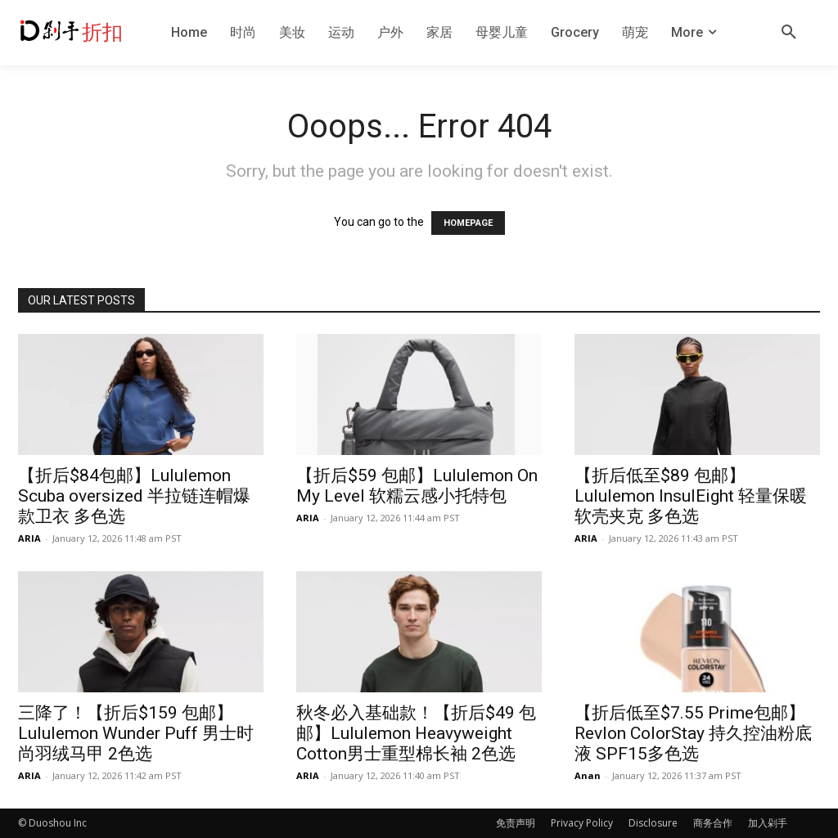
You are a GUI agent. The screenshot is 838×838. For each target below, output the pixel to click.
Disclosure (653, 823)
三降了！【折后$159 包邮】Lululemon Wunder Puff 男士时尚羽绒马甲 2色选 (136, 733)
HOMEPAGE (468, 223)
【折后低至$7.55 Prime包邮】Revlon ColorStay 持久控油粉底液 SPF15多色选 (693, 733)
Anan (587, 775)
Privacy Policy (582, 823)
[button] (789, 32)
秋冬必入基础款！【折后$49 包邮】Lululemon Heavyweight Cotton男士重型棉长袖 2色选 (416, 733)
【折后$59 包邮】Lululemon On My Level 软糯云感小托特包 (417, 486)
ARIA (29, 538)
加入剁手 (767, 823)
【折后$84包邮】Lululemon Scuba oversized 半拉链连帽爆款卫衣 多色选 (134, 496)
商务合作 (712, 823)
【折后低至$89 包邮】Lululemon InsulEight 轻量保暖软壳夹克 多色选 (690, 496)
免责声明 (515, 823)
